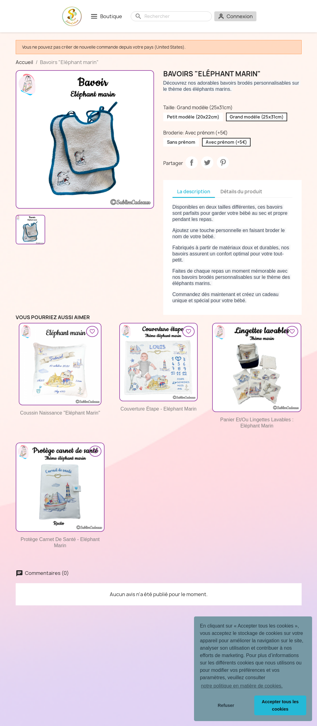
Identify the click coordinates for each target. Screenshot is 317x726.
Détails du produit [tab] (241, 191)
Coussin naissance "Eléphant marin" (60, 412)
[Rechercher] (176, 16)
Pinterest (223, 162)
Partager (191, 162)
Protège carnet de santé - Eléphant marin (60, 542)
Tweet (207, 162)
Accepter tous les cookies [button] (280, 705)
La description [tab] (193, 191)
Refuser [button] (226, 705)
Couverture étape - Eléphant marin (158, 408)
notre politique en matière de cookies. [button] (242, 685)
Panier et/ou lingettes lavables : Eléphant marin (256, 422)
